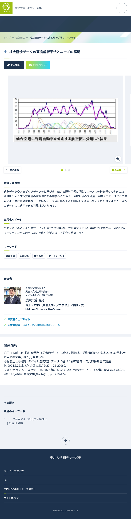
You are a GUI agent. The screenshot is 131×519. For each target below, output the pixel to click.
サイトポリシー (12, 498)
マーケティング (56, 256)
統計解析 (38, 256)
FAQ (6, 480)
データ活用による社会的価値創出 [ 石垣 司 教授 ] (27, 421)
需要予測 (10, 256)
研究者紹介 (34, 325)
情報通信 (20, 37)
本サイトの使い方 (14, 471)
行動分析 (24, 256)
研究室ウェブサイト (19, 319)
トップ (7, 37)
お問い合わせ (38, 65)
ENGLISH (14, 65)
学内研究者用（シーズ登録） (20, 489)
